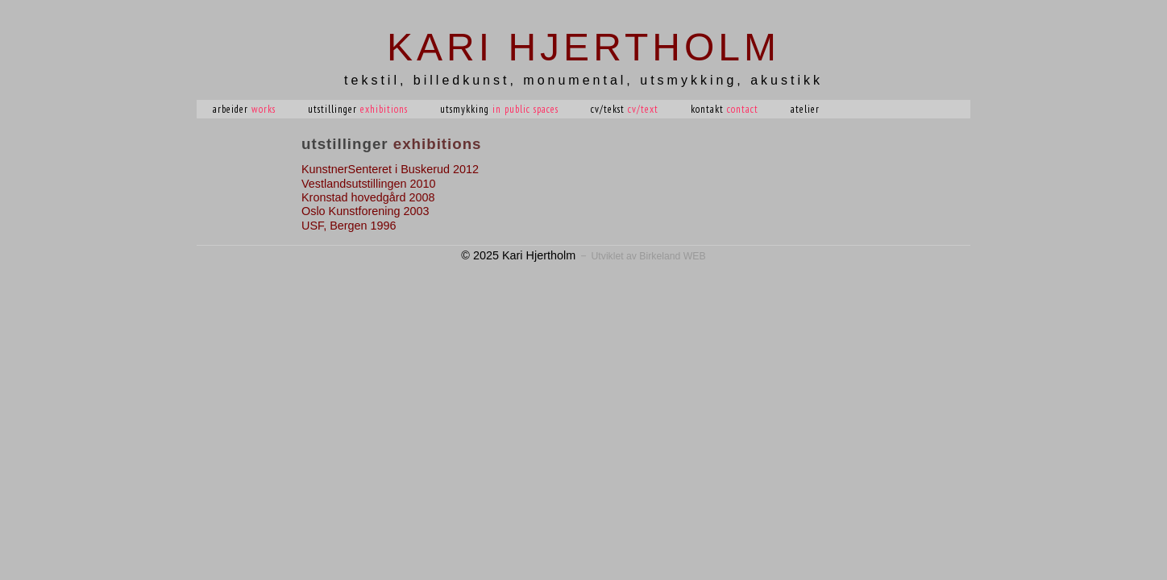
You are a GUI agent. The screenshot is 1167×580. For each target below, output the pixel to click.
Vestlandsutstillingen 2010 (368, 183)
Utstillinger (358, 109)
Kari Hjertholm (583, 47)
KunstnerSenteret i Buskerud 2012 (390, 169)
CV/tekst (624, 109)
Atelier (805, 109)
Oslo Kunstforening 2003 (365, 211)
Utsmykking (499, 109)
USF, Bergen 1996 (349, 225)
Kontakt (724, 109)
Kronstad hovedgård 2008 (368, 197)
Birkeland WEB (672, 256)
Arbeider (244, 109)
